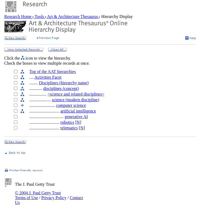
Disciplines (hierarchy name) (64, 83)
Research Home (18, 16)
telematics (69, 128)
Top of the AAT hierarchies (52, 71)
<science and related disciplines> (75, 94)
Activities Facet (48, 77)
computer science (71, 105)
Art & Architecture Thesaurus (72, 16)
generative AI (76, 116)
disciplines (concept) (61, 88)
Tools (39, 16)
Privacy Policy (53, 197)
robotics (67, 122)
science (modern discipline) (75, 99)
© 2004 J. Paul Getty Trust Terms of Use (38, 195)
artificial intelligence (78, 111)
